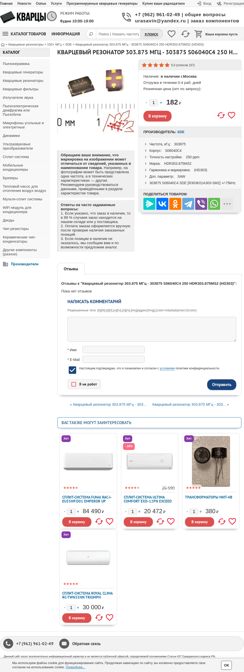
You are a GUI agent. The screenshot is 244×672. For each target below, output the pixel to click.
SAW (181, 176)
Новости (24, 3)
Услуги (56, 3)
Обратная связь (86, 643)
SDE (180, 132)
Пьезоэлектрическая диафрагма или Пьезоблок (20, 110)
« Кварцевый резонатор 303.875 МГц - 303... (108, 404)
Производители (25, 263)
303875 (180, 144)
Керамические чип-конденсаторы (19, 239)
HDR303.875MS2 (177, 164)
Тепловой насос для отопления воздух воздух (24, 188)
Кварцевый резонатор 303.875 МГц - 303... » (190, 404)
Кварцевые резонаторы (23, 80)
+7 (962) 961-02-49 (35, 643)
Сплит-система (16, 157)
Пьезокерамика (16, 63)
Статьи (41, 3)
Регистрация (234, 3)
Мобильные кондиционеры (15, 167)
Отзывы (71, 269)
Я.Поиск (151, 34)
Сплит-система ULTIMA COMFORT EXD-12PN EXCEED (148, 499)
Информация (66, 34)
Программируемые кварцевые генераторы (102, 3)
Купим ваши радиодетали (163, 3)
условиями (167, 368)
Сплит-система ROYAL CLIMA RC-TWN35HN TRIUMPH (87, 595)
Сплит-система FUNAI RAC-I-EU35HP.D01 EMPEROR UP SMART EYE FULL (87, 501)
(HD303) (200, 170)
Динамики (11, 135)
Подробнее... (75, 667)
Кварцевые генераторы (23, 72)
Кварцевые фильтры (20, 89)
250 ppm (192, 157)
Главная (6, 3)
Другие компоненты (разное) (20, 252)
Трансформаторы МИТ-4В (208, 497)
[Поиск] (91, 34)
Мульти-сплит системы (22, 199)
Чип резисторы (16, 228)
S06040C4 (173, 151)
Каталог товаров (24, 34)
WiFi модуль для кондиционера (17, 209)
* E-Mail (73, 360)
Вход (207, 3)
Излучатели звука (18, 97)
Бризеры (10, 178)
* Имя (72, 350)
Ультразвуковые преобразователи (18, 146)
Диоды (8, 220)
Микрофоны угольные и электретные (23, 125)
